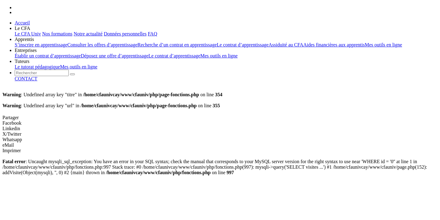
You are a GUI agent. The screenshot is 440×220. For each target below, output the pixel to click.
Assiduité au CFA (286, 44)
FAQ (152, 33)
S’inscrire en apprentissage (41, 44)
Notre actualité (88, 33)
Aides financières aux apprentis (334, 44)
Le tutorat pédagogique (37, 66)
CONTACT (26, 78)
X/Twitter (11, 134)
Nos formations (57, 33)
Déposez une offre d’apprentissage (114, 55)
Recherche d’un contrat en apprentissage (177, 44)
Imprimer (11, 150)
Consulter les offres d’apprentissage (102, 44)
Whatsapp (12, 139)
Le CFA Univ (28, 33)
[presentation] (42, 73)
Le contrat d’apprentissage (243, 44)
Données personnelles (125, 33)
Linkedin (11, 128)
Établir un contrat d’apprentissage (48, 55)
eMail (8, 145)
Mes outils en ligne (383, 44)
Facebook (11, 123)
